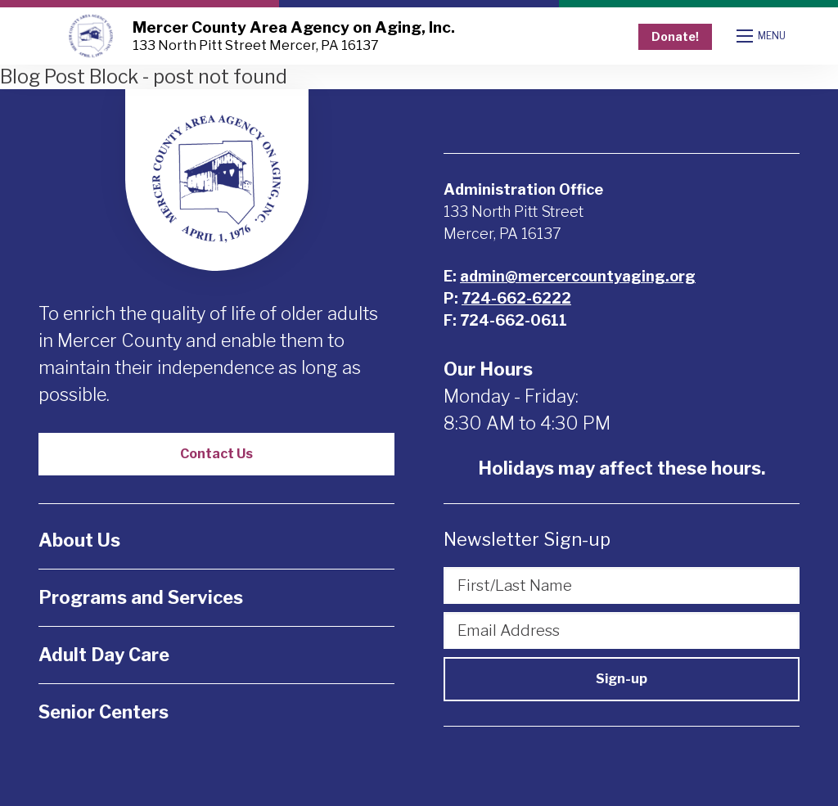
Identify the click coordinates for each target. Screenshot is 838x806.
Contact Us (216, 454)
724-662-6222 (516, 298)
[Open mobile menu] (763, 36)
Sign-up (621, 679)
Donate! (675, 36)
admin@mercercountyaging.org (578, 276)
